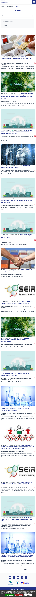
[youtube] (18, 577)
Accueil (2, 6)
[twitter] (14, 577)
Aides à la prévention (12, 271)
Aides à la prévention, (23, 408)
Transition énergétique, (23, 96)
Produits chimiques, (11, 446)
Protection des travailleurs (9, 410)
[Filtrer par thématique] (17, 21)
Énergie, (23, 58)
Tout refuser (18, 595)
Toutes (5, 25)
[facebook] (26, 577)
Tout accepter (9, 595)
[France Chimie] (4, 2)
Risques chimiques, (11, 303)
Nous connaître (10, 6)
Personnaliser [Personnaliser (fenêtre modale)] (27, 595)
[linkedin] (10, 577)
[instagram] (22, 577)
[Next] (33, 31)
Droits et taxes (12, 133)
